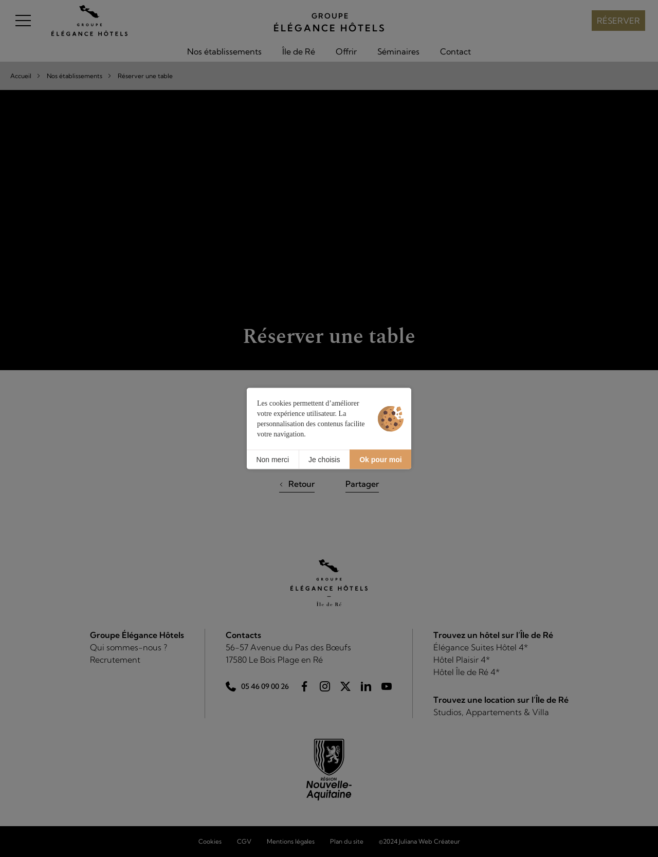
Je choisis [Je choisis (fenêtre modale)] (324, 459)
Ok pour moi (380, 459)
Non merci (272, 459)
